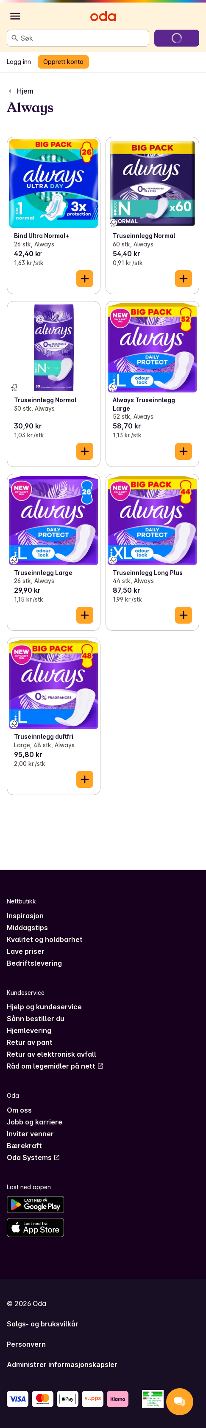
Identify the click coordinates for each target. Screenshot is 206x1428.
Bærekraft (24, 1145)
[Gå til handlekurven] (176, 38)
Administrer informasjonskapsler (62, 1364)
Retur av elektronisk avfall (51, 1054)
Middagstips (27, 927)
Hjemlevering (29, 1030)
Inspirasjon (25, 915)
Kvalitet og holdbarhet (45, 939)
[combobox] (83, 38)
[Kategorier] (15, 16)
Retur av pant (30, 1042)
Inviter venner (30, 1134)
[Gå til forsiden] (103, 16)
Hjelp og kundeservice (44, 1007)
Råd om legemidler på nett (55, 1066)
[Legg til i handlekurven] (84, 278)
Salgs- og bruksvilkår (42, 1324)
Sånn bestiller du (35, 1018)
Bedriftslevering (34, 963)
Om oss (19, 1110)
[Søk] (15, 38)
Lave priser (26, 951)
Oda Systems (33, 1157)
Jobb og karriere (34, 1122)
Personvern (26, 1344)
